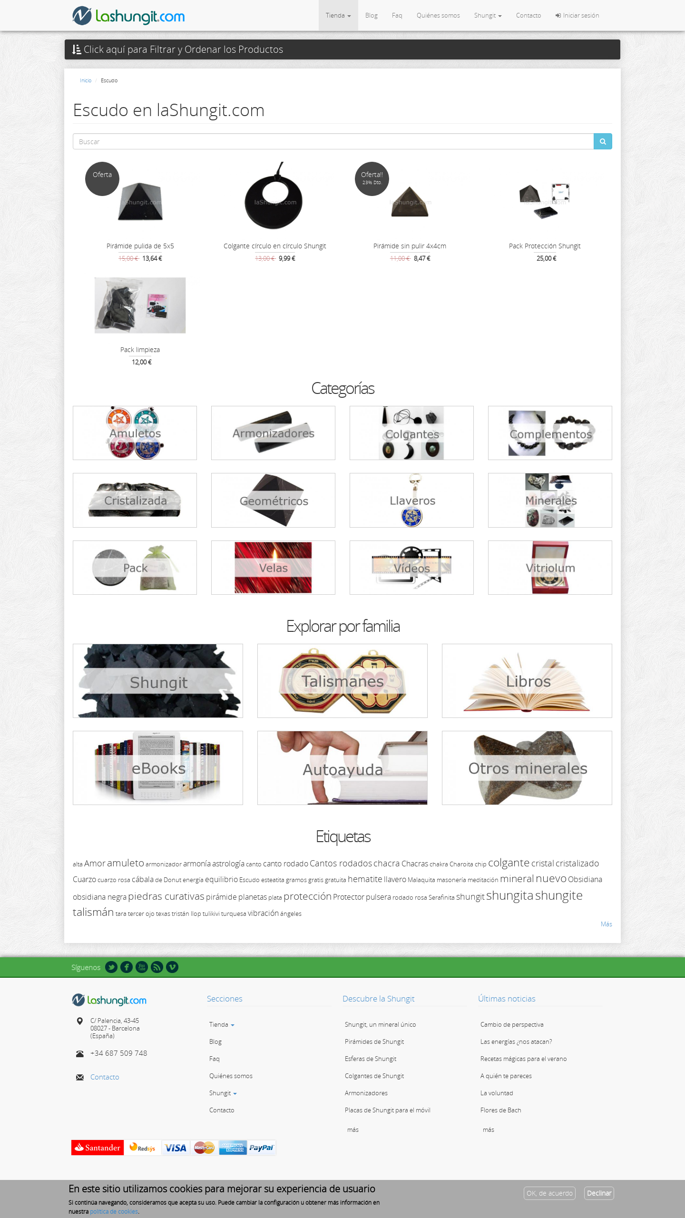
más (353, 1129)
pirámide (221, 897)
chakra (439, 864)
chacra (386, 863)
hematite (365, 878)
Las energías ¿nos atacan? (516, 1041)
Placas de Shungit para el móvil (388, 1110)
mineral (517, 878)
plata (275, 897)
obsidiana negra (100, 897)
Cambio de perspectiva (512, 1024)
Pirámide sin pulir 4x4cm (409, 245)
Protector (348, 897)
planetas (252, 897)
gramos (296, 879)
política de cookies (114, 1213)
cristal (542, 863)
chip (481, 864)
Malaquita (421, 879)
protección (308, 896)
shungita (510, 895)
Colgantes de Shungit (374, 1075)
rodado (402, 897)
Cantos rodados (341, 863)
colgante (509, 862)
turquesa (233, 913)
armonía (197, 863)
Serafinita (442, 897)
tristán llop (186, 913)
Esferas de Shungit (370, 1058)
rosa (421, 897)
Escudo (249, 879)
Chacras (414, 863)
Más (606, 924)
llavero (395, 879)
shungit (470, 896)
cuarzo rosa (114, 879)
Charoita (461, 864)
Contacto (528, 15)
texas (163, 913)
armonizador (164, 864)
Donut (172, 879)
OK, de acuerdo (550, 1194)
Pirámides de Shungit (374, 1041)
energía (193, 879)
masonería (451, 879)
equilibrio (221, 879)
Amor (95, 863)
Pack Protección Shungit (545, 245)
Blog (371, 15)
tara (121, 913)
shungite (559, 895)
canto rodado (285, 863)
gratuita (335, 879)
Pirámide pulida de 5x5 (140, 245)
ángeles (291, 913)
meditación (483, 879)
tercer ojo (141, 913)
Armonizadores (366, 1093)
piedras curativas (166, 896)
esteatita (272, 879)
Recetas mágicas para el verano (523, 1058)
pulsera (378, 897)
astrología (228, 863)
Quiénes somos (438, 15)
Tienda (338, 15)
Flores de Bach (500, 1110)
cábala (143, 879)
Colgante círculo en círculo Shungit (275, 245)
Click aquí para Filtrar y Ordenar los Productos (177, 49)
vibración (263, 913)
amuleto (125, 862)
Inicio (85, 80)
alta (78, 864)
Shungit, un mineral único (380, 1024)
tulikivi (211, 913)
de (158, 879)
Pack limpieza (140, 349)
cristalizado (577, 863)
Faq (397, 15)
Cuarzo (84, 879)
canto (254, 864)
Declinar (599, 1194)
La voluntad (496, 1093)
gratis (315, 879)
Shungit (488, 15)
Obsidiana (585, 879)
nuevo (551, 877)
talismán (93, 911)
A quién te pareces (506, 1075)
